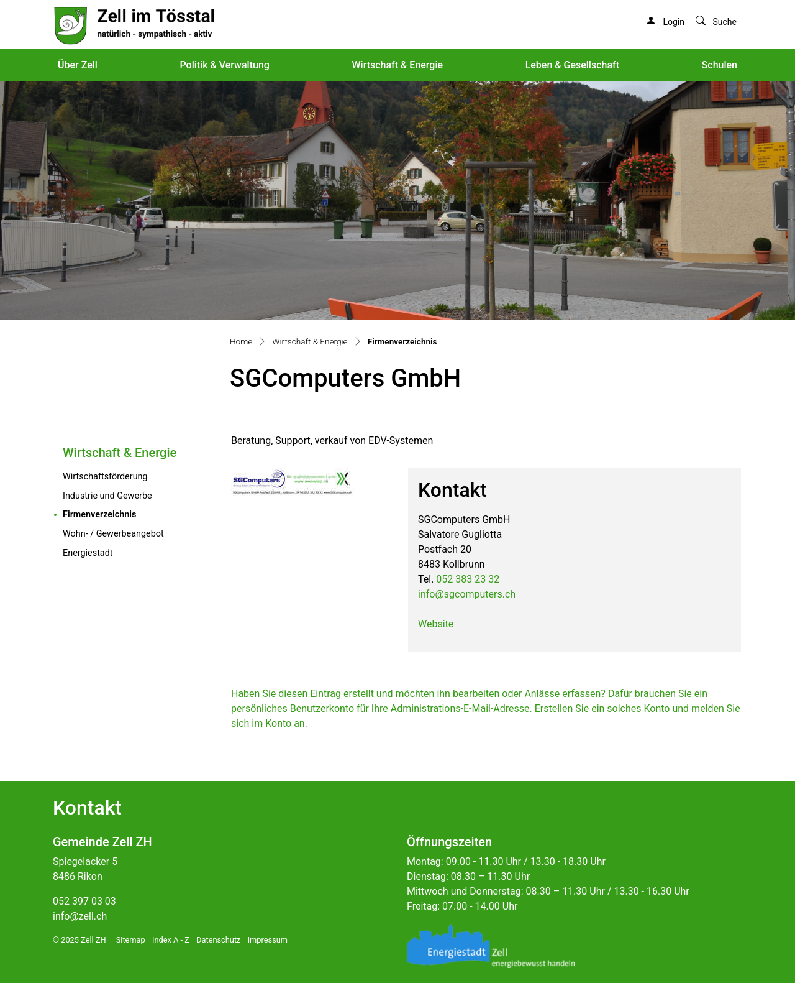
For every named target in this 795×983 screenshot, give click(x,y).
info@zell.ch (80, 916)
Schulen (719, 65)
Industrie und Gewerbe (107, 496)
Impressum (268, 939)
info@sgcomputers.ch (467, 594)
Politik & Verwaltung (224, 65)
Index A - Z (170, 939)
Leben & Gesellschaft (572, 65)
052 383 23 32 (467, 579)
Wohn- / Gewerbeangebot (113, 533)
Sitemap (130, 939)
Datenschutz (218, 939)
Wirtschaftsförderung (105, 476)
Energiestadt (88, 553)
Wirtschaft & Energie (397, 65)
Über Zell (78, 65)
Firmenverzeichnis (125, 513)
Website (435, 624)
